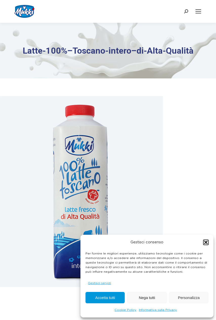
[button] (205, 242)
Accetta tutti (105, 297)
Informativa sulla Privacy (158, 309)
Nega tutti (147, 297)
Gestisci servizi (99, 283)
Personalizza (189, 297)
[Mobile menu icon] (198, 11)
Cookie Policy (125, 309)
